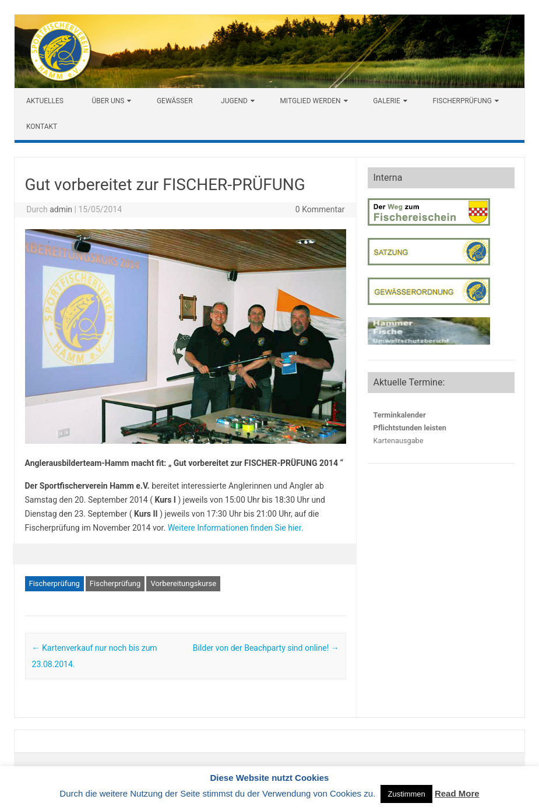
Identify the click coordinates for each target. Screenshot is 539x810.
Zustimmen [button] (406, 794)
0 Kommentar (320, 209)
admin (61, 209)
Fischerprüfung (462, 101)
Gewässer (175, 101)
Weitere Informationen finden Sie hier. (236, 527)
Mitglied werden (310, 101)
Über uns (107, 101)
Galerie (386, 101)
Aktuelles (45, 101)
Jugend (234, 101)
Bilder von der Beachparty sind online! (266, 648)
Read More (457, 793)
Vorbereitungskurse (183, 583)
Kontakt (41, 126)
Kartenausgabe (399, 440)
